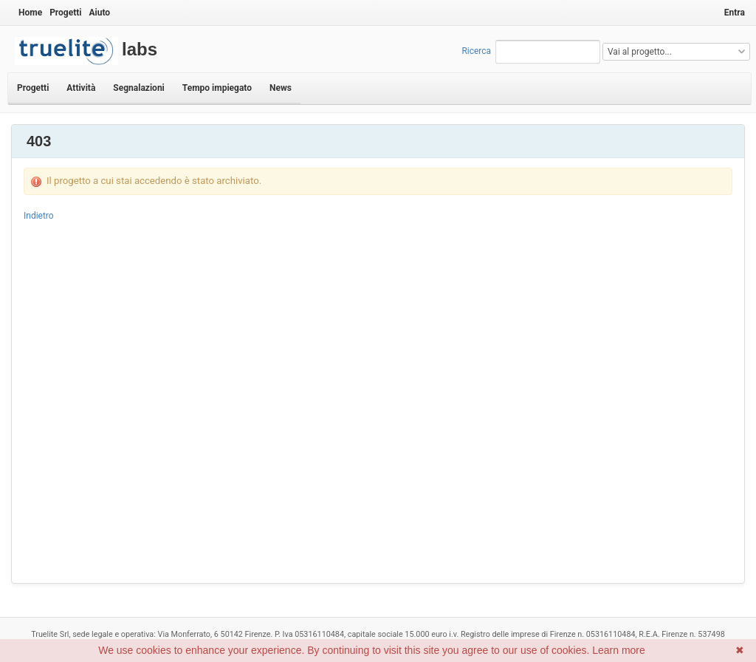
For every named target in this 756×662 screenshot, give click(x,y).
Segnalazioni (138, 88)
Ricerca (476, 51)
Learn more (618, 650)
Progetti (65, 12)
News (280, 88)
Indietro (39, 216)
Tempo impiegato (217, 88)
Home (30, 12)
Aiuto (99, 12)
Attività (80, 88)
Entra (734, 12)
